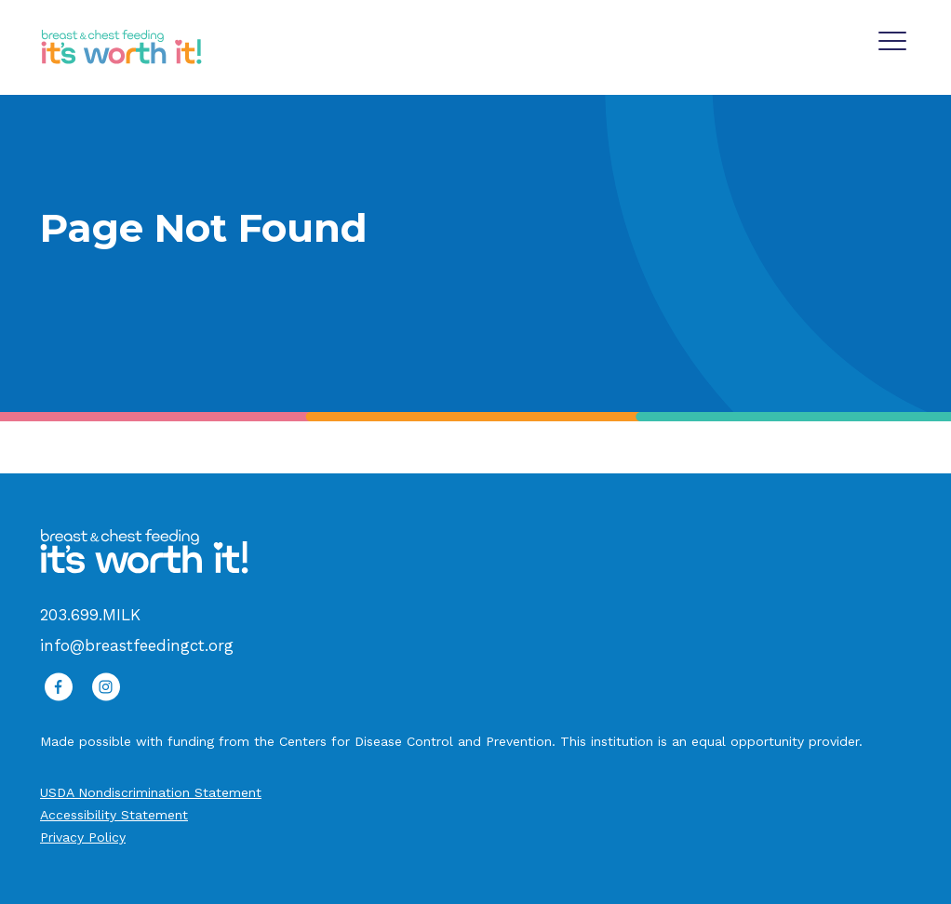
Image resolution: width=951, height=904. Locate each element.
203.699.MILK (90, 614)
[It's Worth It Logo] (121, 47)
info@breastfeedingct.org (137, 645)
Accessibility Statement (114, 814)
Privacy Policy (83, 837)
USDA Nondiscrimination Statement (150, 792)
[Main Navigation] (894, 38)
